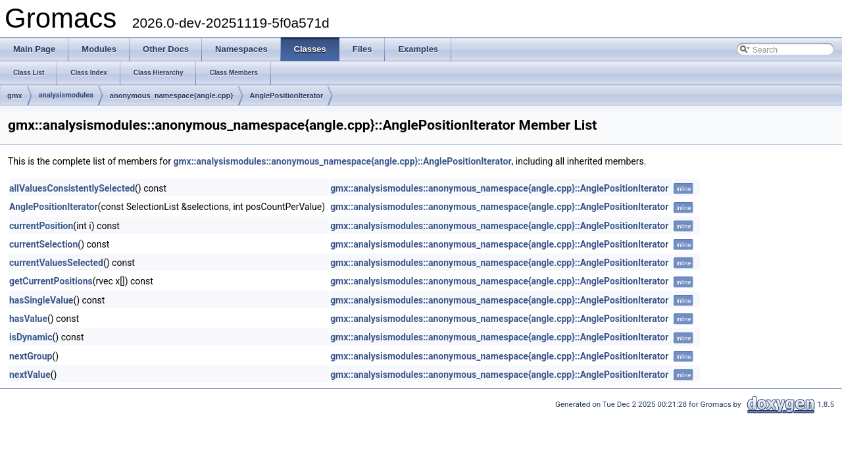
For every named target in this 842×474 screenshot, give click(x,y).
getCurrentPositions (51, 281)
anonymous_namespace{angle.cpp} (172, 95)
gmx (14, 95)
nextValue (30, 374)
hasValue (28, 318)
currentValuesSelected (56, 262)
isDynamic (31, 337)
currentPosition (41, 226)
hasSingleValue (41, 300)
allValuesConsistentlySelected (72, 188)
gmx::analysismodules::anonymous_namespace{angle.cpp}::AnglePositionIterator (342, 161)
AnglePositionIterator (287, 95)
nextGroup (30, 356)
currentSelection (43, 244)
